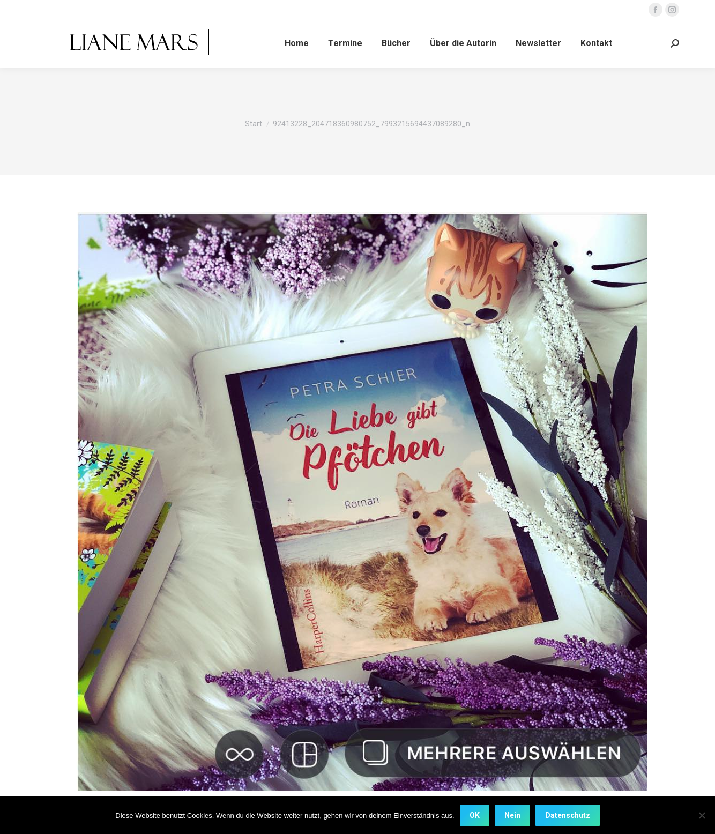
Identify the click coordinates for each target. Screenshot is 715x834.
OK (475, 815)
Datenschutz (567, 815)
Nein (512, 815)
